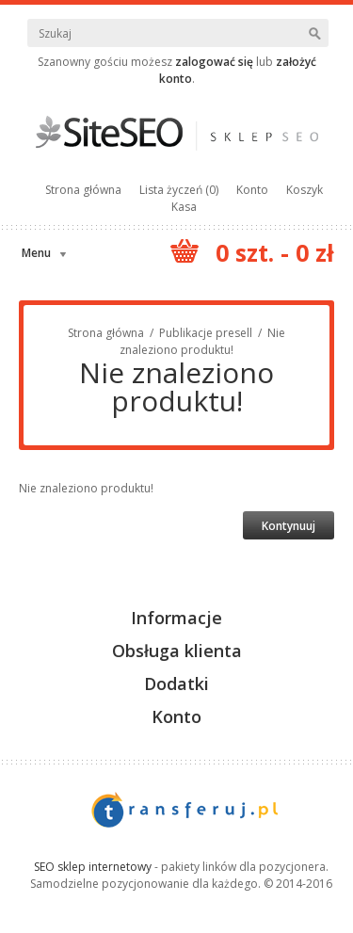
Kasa (184, 207)
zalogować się (214, 62)
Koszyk (304, 190)
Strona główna (83, 190)
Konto (252, 190)
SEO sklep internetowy (93, 867)
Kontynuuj (288, 526)
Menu (36, 253)
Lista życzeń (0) (178, 190)
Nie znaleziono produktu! (202, 341)
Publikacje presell (205, 333)
